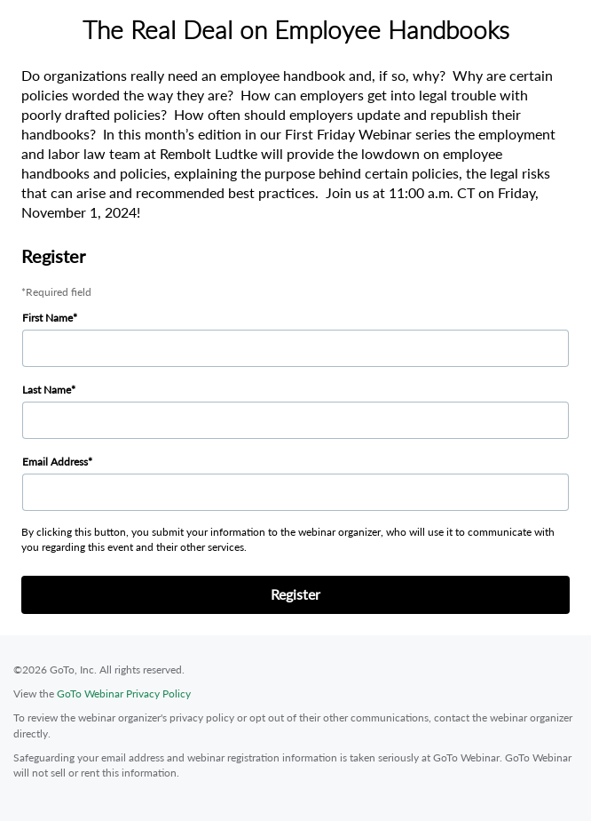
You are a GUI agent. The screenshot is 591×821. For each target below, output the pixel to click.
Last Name (46, 389)
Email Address (55, 461)
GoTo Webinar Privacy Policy (124, 693)
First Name (47, 317)
